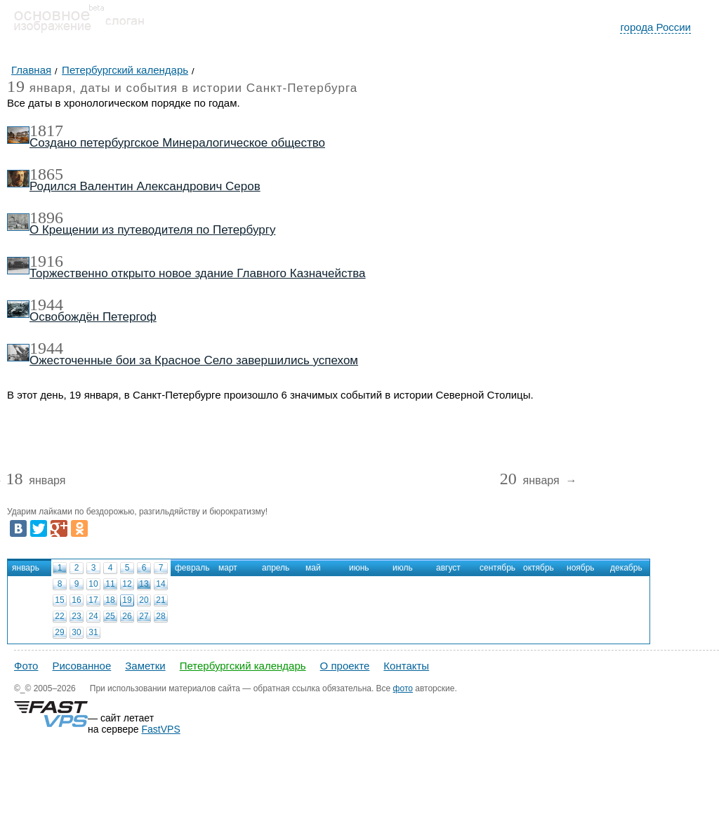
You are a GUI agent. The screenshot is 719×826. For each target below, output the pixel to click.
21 (160, 600)
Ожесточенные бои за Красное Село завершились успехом (193, 360)
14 (160, 584)
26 (126, 616)
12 (126, 584)
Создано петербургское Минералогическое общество (177, 142)
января (35, 481)
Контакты (406, 666)
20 (143, 600)
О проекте (345, 666)
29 (59, 632)
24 (93, 616)
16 (76, 600)
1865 (46, 174)
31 (93, 632)
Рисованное (81, 666)
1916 (46, 261)
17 (93, 600)
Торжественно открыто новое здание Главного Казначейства (197, 273)
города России (655, 27)
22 (59, 616)
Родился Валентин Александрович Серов (144, 186)
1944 (46, 304)
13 (143, 584)
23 (76, 616)
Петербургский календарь (243, 666)
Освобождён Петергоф (93, 317)
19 (126, 600)
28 (160, 616)
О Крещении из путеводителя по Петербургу (152, 230)
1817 (46, 130)
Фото (26, 666)
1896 (46, 217)
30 (76, 632)
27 (143, 616)
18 (109, 600)
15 (59, 600)
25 (109, 616)
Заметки (145, 666)
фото (403, 688)
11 (109, 584)
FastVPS (161, 729)
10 (93, 584)
